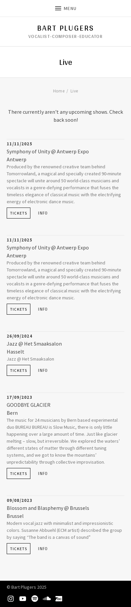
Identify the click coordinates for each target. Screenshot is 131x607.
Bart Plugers (65, 28)
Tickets (18, 213)
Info (43, 213)
